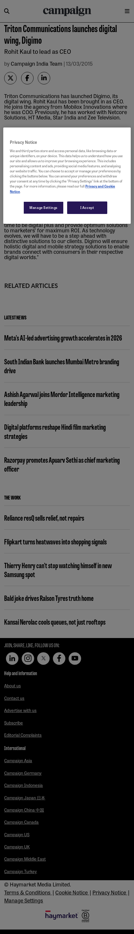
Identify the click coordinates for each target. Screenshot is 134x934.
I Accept (87, 207)
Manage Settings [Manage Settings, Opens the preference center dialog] (43, 207)
